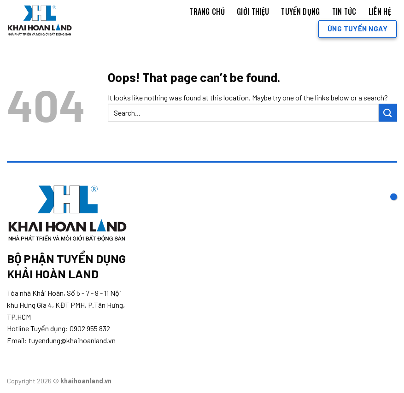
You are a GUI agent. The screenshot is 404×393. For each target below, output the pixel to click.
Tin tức (344, 11)
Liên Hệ (380, 11)
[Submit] (388, 113)
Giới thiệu (253, 11)
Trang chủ (207, 11)
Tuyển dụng (300, 11)
